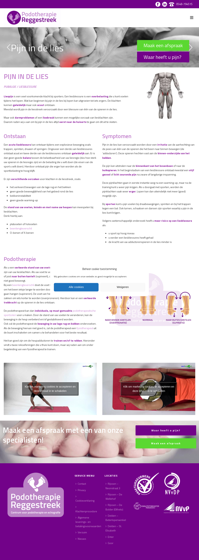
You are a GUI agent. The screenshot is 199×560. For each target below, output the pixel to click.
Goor (109, 543)
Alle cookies (76, 287)
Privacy (80, 490)
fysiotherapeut (85, 328)
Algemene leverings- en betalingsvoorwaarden (88, 521)
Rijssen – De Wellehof (114, 496)
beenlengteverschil (21, 228)
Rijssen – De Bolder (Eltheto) (114, 507)
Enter (110, 537)
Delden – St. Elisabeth (114, 528)
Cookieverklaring (84, 499)
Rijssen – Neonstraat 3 (113, 486)
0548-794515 (184, 4)
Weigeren (123, 287)
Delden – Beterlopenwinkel (116, 518)
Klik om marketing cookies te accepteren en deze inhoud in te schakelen (50, 388)
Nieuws (80, 539)
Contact (80, 484)
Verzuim (81, 532)
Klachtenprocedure (86, 509)
